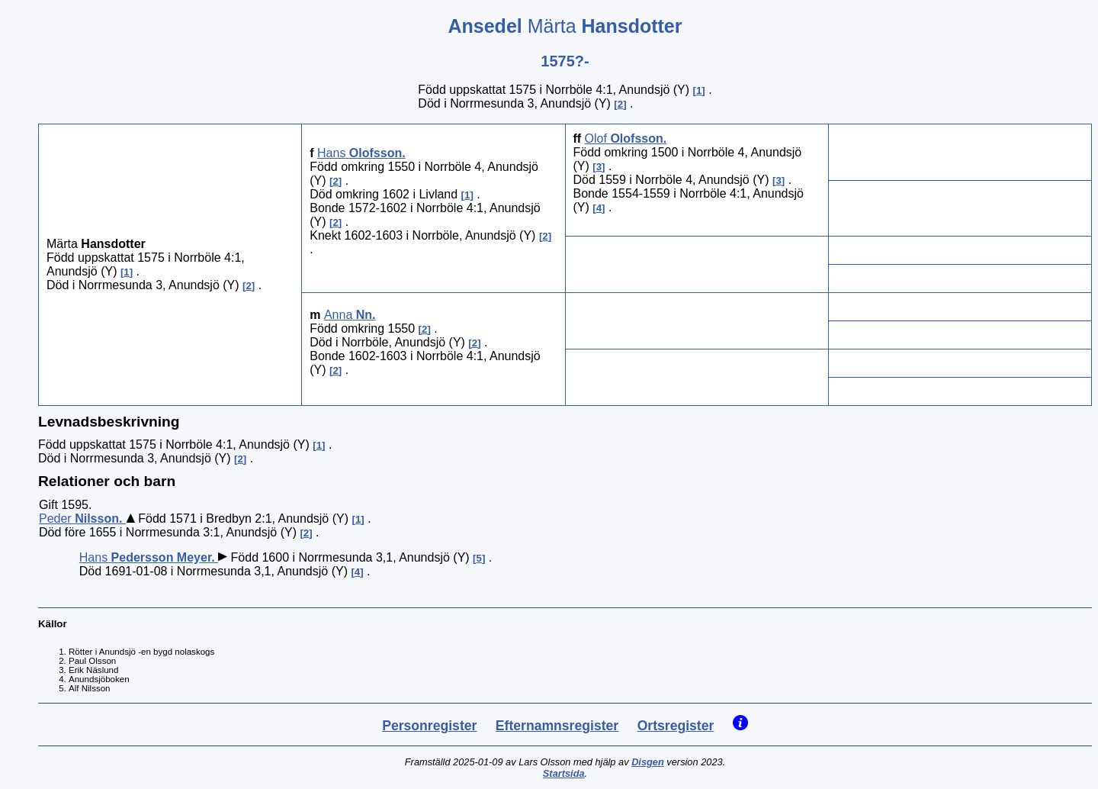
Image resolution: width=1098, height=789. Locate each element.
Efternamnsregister (557, 725)
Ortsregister (675, 725)
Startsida (564, 773)
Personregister (429, 725)
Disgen (647, 762)
